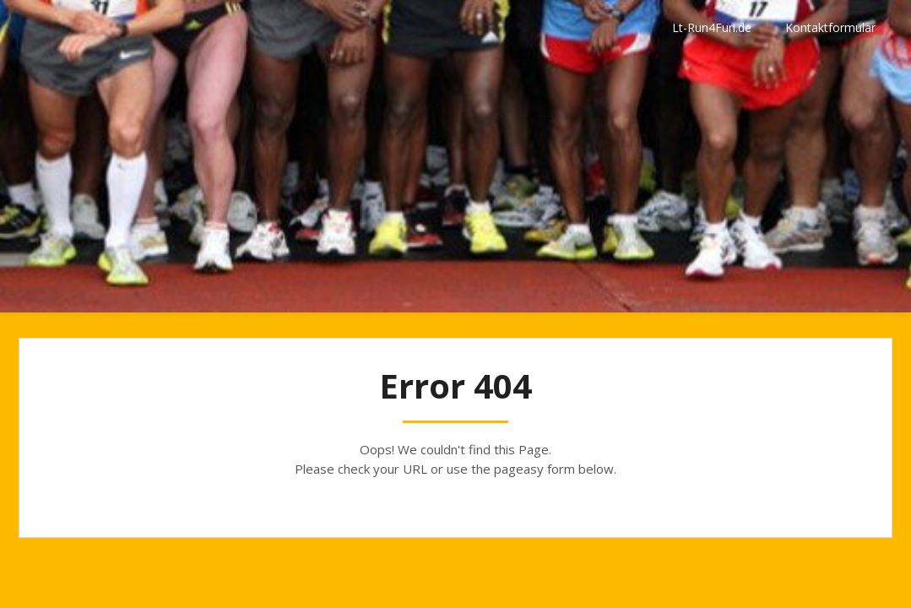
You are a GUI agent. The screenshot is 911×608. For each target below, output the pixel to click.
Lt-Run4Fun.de (711, 27)
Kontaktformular (830, 27)
